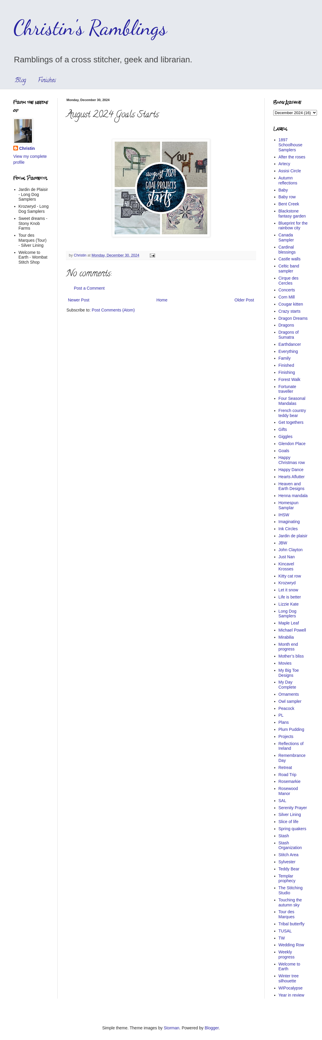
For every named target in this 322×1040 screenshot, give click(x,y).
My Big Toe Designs (289, 673)
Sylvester (287, 861)
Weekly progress (287, 954)
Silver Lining (290, 814)
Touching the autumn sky (290, 902)
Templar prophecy (287, 878)
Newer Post (78, 300)
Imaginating (289, 521)
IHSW (284, 514)
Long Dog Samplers (288, 614)
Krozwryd (287, 582)
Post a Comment (89, 288)
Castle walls (290, 259)
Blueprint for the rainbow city (293, 226)
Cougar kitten (291, 304)
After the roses (292, 157)
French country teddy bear (292, 413)
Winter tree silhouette (289, 978)
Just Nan (287, 556)
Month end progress (288, 647)
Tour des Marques (287, 914)
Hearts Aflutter (292, 476)
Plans (284, 722)
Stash (284, 835)
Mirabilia (286, 637)
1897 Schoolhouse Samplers (291, 144)
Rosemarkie (290, 781)
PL (281, 715)
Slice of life (289, 821)
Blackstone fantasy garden (292, 213)
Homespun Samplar (289, 505)
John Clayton (291, 549)
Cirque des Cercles (289, 280)
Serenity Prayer (293, 807)
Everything (288, 351)
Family (285, 358)
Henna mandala (293, 495)
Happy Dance (291, 469)
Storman (171, 1028)
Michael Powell (292, 630)
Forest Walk (289, 379)
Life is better (290, 597)
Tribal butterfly (292, 923)
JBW (283, 543)
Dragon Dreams (293, 318)
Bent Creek (289, 204)
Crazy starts (290, 311)
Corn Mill (287, 297)
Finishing (287, 372)
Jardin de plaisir (293, 535)
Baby (283, 190)
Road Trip (288, 774)
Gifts (283, 429)
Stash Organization (290, 845)
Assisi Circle (290, 170)
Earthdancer (290, 344)
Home (161, 300)
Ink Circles (288, 528)
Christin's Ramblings (90, 27)
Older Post (244, 300)
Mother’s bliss (291, 656)
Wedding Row (291, 944)
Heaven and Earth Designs (292, 486)
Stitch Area (289, 854)
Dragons (286, 325)
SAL (282, 800)
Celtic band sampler (289, 268)
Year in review (291, 995)
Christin (27, 148)
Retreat (285, 767)
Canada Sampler (286, 237)
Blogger (212, 1028)
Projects (286, 736)
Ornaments (289, 694)
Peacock (287, 708)
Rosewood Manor (288, 791)
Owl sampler (290, 701)
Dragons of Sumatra (289, 335)
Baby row (287, 196)
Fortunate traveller (287, 389)
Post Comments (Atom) (113, 310)
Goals (284, 450)
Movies (285, 663)
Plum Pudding (291, 729)
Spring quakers (292, 828)
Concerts (287, 290)
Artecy (284, 163)
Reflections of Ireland (291, 746)
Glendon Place (292, 443)
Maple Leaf (289, 623)
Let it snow (288, 590)
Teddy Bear (289, 869)
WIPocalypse (291, 988)
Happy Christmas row (292, 460)
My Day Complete (287, 684)
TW (282, 938)
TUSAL (285, 931)
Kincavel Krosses (286, 566)
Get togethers (291, 422)
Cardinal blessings (287, 249)
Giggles (285, 436)
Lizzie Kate (289, 604)
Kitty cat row (290, 576)
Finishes (47, 80)
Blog (20, 80)
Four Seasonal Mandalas (292, 401)
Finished (286, 365)
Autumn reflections (288, 180)
